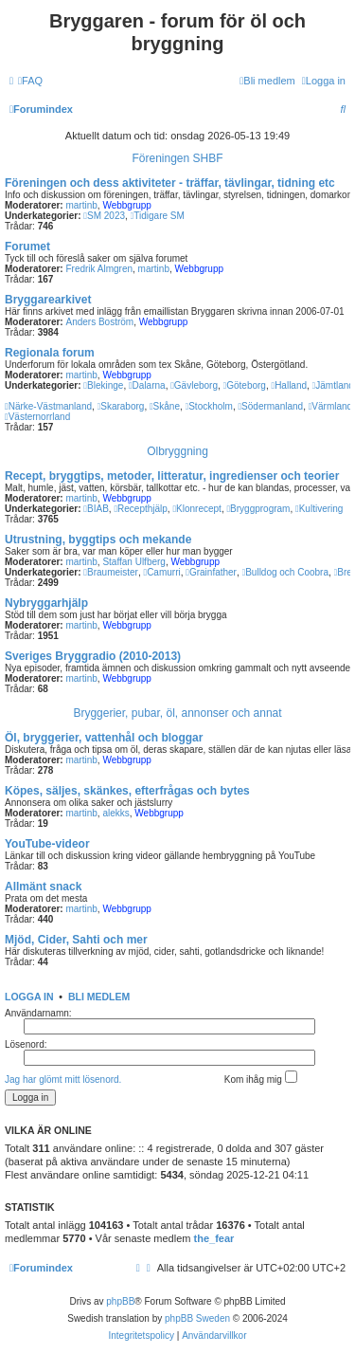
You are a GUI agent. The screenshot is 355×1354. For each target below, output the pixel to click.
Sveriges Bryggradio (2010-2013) (93, 656)
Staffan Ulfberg (134, 562)
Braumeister (110, 572)
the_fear (214, 1238)
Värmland (330, 406)
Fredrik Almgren (99, 269)
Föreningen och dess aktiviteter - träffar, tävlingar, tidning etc (170, 183)
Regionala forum (50, 352)
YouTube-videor (47, 844)
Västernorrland (37, 417)
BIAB (95, 508)
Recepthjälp (140, 508)
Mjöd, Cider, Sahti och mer (76, 939)
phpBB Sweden (197, 1318)
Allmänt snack (43, 886)
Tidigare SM (158, 215)
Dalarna (147, 385)
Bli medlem (99, 996)
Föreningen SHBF (177, 158)
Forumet (27, 246)
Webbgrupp (126, 205)
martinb (81, 205)
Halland (289, 385)
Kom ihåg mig (260, 1077)
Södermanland (270, 406)
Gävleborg (194, 385)
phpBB (120, 1301)
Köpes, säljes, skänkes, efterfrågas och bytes (127, 790)
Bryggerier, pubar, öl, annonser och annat (177, 713)
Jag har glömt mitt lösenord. (63, 1079)
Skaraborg (121, 406)
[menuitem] (30, 80)
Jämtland (333, 385)
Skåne (165, 406)
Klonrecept (196, 508)
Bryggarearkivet (48, 299)
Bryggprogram (258, 508)
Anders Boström (99, 322)
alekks (115, 813)
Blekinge (103, 385)
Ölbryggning (177, 451)
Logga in (29, 996)
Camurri (161, 572)
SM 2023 (104, 215)
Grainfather (211, 572)
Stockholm (209, 406)
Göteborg (244, 385)
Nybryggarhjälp (46, 603)
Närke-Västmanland (48, 406)
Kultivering (319, 508)
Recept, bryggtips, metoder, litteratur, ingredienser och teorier (172, 476)
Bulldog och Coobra (285, 572)
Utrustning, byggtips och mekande (98, 539)
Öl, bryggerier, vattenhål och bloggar (104, 737)
